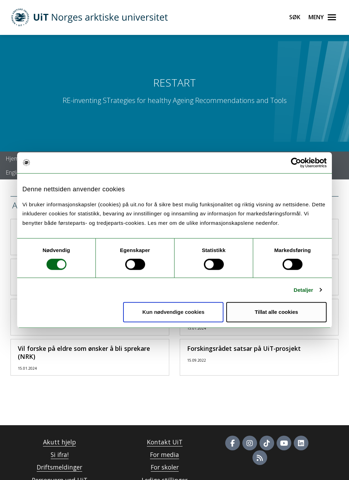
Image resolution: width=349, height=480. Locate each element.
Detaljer (303, 290)
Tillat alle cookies (276, 312)
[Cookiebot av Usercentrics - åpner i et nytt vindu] (296, 162)
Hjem (12, 158)
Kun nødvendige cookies (173, 312)
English (14, 172)
